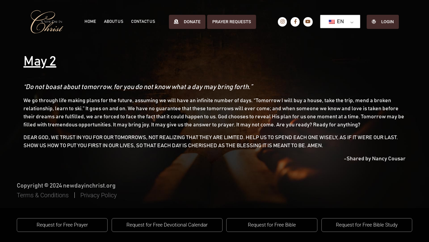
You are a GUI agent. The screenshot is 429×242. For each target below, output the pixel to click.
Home (90, 21)
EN (335, 21)
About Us (112, 21)
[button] (62, 225)
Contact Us (140, 21)
